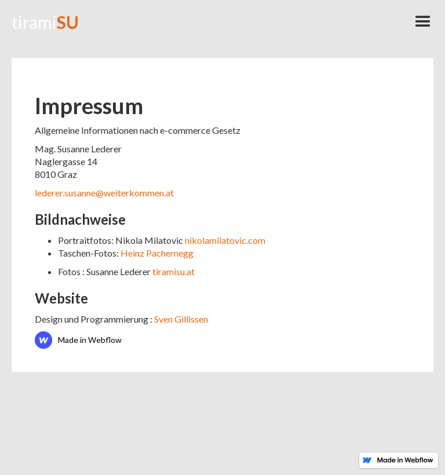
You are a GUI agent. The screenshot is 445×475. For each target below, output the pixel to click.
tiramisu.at (173, 271)
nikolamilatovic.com (225, 240)
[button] (423, 22)
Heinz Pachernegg (157, 252)
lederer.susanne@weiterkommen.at (104, 192)
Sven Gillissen (181, 318)
